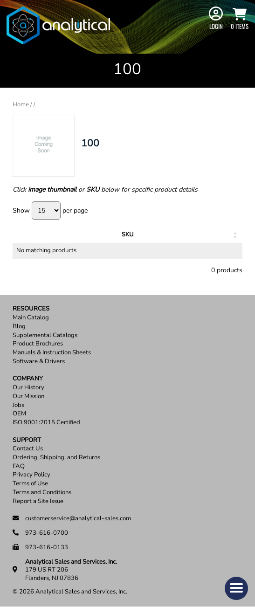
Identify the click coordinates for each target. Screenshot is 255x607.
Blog (19, 327)
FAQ (19, 466)
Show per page (50, 210)
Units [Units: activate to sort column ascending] (125, 234)
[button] (236, 588)
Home (21, 104)
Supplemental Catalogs (45, 335)
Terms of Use (30, 484)
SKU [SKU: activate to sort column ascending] (36, 234)
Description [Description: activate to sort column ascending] (86, 234)
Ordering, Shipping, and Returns (56, 458)
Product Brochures (38, 344)
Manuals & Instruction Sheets (52, 353)
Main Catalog (31, 318)
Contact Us (28, 449)
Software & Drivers (39, 362)
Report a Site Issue (38, 501)
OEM (19, 414)
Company (28, 379)
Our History (28, 388)
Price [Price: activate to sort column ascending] (151, 234)
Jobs (18, 405)
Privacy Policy (31, 475)
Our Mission (28, 396)
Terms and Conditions (42, 493)
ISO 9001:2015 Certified (46, 423)
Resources (31, 309)
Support (27, 440)
